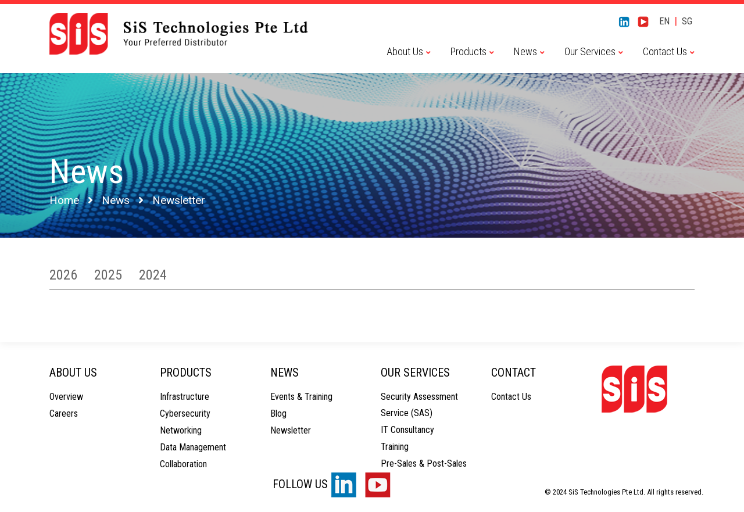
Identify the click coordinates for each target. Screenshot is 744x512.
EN (664, 21)
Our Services (590, 51)
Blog (278, 413)
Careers (63, 413)
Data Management (193, 447)
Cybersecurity (185, 413)
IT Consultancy (407, 429)
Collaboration (183, 464)
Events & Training (301, 396)
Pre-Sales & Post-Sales (424, 463)
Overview (66, 396)
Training (395, 446)
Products (468, 51)
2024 (153, 275)
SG (687, 21)
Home (64, 200)
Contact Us (665, 51)
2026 (63, 275)
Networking (181, 430)
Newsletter (290, 430)
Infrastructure (184, 396)
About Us (405, 51)
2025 (108, 275)
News (525, 51)
